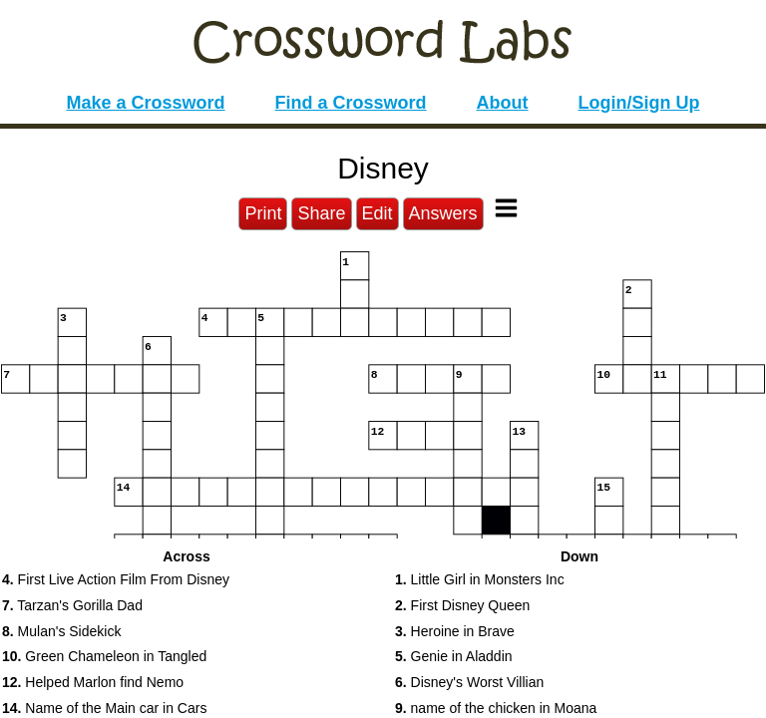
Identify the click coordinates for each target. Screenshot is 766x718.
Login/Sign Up (639, 103)
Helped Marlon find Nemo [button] (93, 682)
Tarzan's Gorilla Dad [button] (72, 605)
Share (321, 213)
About (503, 103)
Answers (443, 213)
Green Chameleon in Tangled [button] (104, 656)
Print (262, 213)
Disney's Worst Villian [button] (469, 682)
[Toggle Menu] (506, 207)
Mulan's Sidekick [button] (61, 631)
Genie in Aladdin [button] (454, 656)
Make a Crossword (145, 103)
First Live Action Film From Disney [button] (115, 579)
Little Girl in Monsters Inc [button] (480, 579)
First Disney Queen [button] (462, 605)
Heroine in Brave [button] (455, 631)
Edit (377, 213)
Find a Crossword (351, 103)
